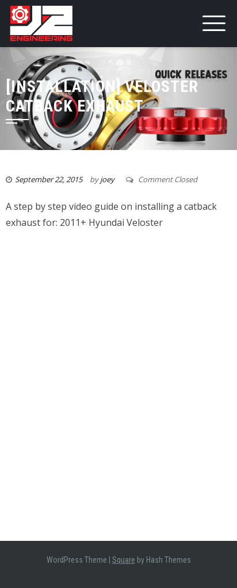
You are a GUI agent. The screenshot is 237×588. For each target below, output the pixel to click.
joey (107, 179)
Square (123, 559)
